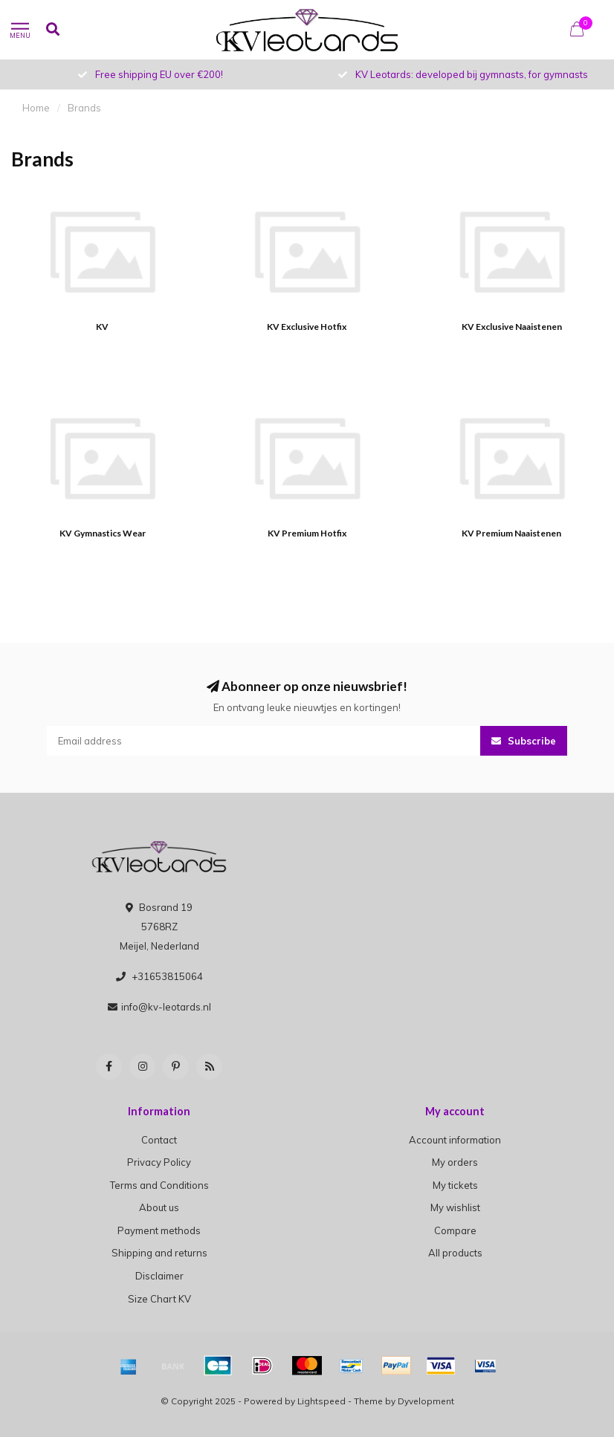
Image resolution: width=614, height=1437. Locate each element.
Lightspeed (321, 1401)
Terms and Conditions (159, 1185)
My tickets (455, 1185)
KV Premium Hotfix (307, 533)
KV (102, 326)
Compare (455, 1230)
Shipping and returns (159, 1253)
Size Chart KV (159, 1299)
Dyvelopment (426, 1401)
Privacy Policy (159, 1162)
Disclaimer (159, 1276)
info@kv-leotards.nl (166, 1007)
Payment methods (159, 1230)
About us (159, 1207)
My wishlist (455, 1207)
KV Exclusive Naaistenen (512, 326)
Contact (159, 1140)
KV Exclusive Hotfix (306, 326)
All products (455, 1253)
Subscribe (523, 741)
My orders (455, 1162)
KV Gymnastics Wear (102, 533)
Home (36, 108)
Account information (455, 1140)
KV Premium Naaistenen (511, 533)
